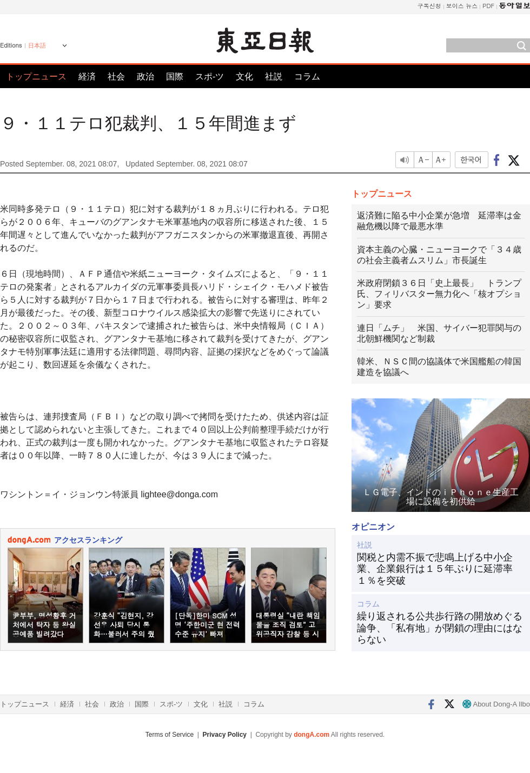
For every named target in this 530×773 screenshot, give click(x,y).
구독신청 (429, 6)
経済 (87, 76)
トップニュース (36, 76)
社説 (273, 76)
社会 (116, 76)
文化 (244, 76)
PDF (488, 6)
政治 (145, 76)
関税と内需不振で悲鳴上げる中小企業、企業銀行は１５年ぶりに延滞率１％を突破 (435, 569)
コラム (307, 76)
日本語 (37, 45)
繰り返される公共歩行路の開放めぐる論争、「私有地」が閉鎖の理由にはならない (439, 628)
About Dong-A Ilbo (496, 704)
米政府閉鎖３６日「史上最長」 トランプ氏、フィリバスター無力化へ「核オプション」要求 (439, 293)
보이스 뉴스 (462, 6)
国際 (174, 76)
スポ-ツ (209, 76)
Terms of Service (169, 734)
